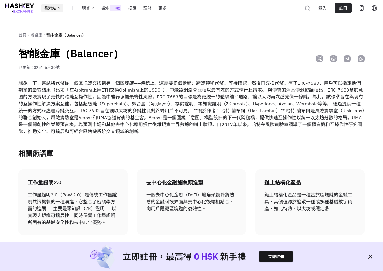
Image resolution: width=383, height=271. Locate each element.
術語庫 (36, 35)
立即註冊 (276, 256)
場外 (111, 8)
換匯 (132, 8)
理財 (147, 8)
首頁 (22, 35)
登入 (322, 8)
